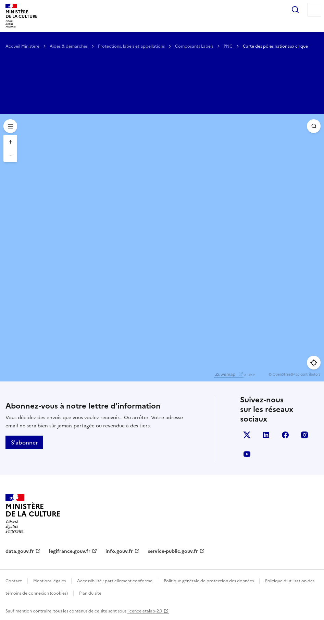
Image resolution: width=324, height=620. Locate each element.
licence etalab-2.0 (144, 611)
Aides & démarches (69, 46)
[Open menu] (10, 126)
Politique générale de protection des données (209, 581)
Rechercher (295, 9)
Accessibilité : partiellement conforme (114, 581)
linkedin (266, 435)
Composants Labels (194, 46)
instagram (304, 435)
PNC (229, 46)
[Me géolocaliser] (314, 362)
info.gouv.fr (119, 551)
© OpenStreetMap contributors (295, 374)
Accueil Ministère (22, 46)
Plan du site (90, 593)
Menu (314, 9)
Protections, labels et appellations (132, 46)
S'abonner (24, 442)
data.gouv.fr (19, 551)
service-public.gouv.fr (173, 551)
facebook (285, 435)
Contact (13, 581)
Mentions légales (49, 581)
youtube (247, 454)
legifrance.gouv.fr (69, 551)
